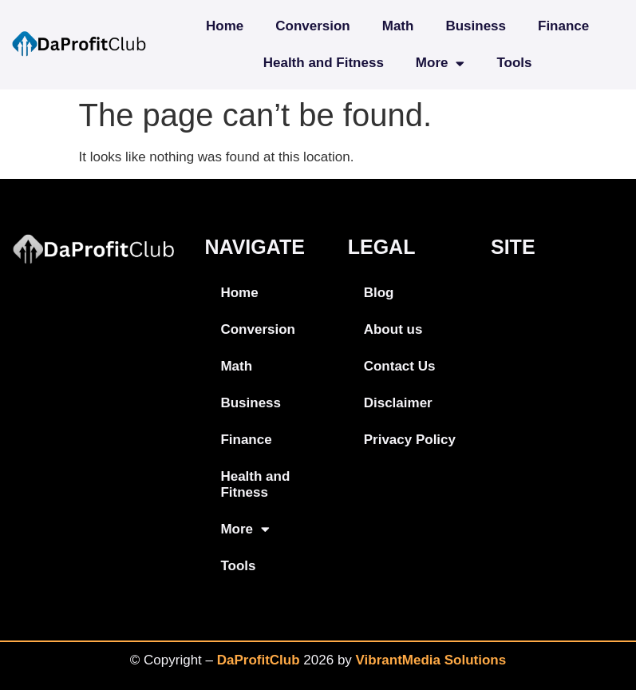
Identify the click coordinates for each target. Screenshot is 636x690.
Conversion (312, 26)
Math (398, 26)
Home (224, 26)
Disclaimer (398, 402)
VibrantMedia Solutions (431, 660)
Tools (513, 62)
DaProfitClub (258, 660)
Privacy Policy (410, 439)
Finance (563, 26)
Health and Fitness (323, 62)
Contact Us (400, 366)
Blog (379, 292)
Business (475, 26)
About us (393, 329)
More (440, 63)
